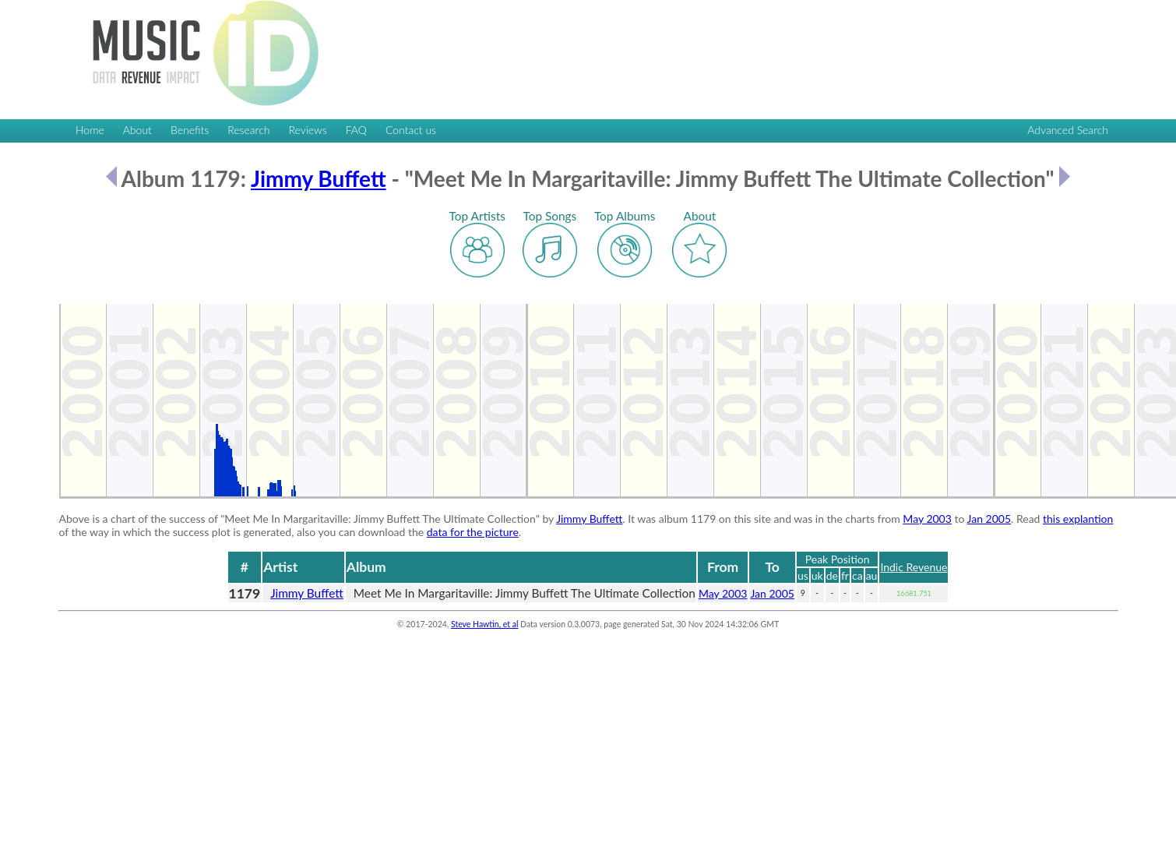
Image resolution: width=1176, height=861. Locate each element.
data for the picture (473, 531)
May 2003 (927, 518)
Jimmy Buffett (318, 178)
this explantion (1078, 518)
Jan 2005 (989, 518)
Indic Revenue (913, 566)
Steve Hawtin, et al (484, 624)
